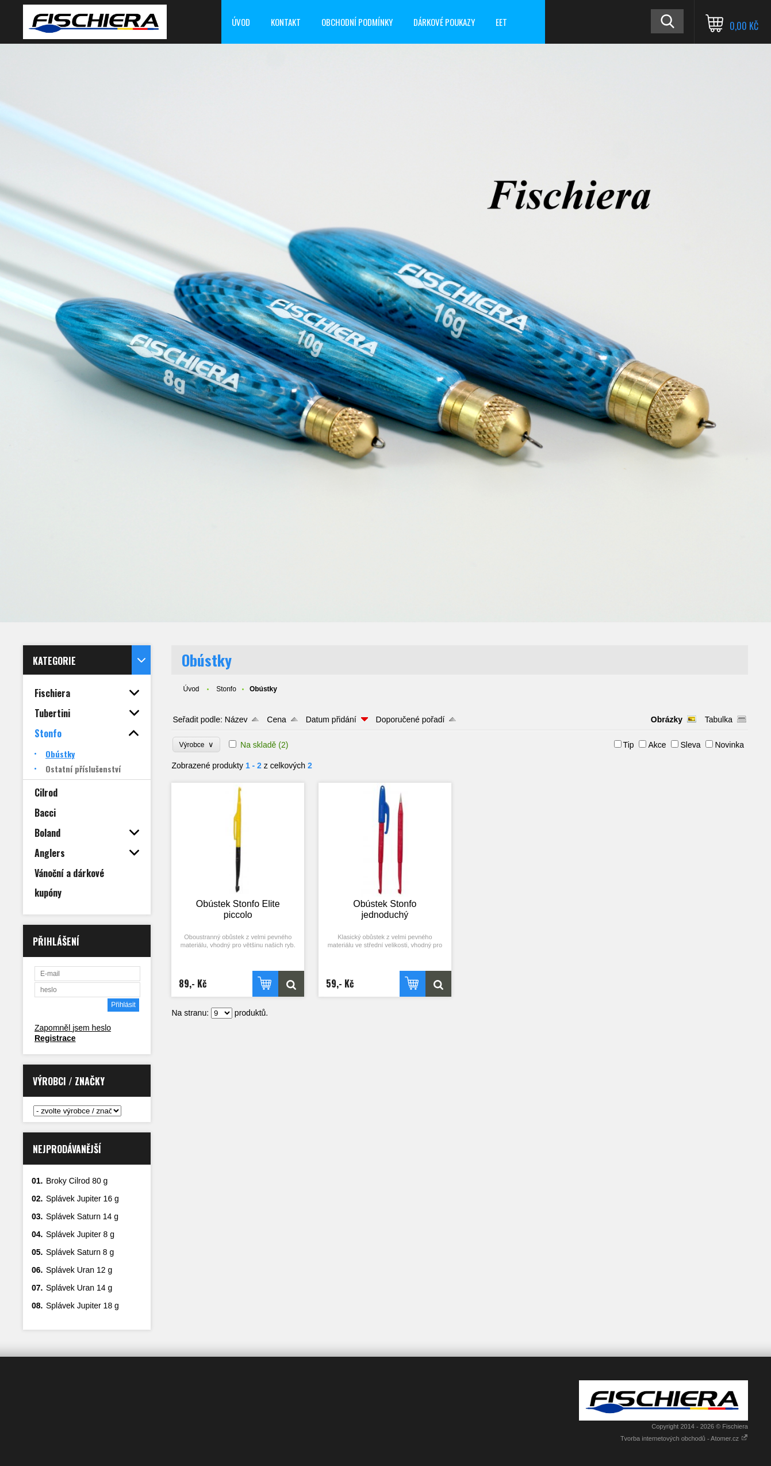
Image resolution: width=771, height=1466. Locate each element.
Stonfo (226, 689)
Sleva (690, 744)
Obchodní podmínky (357, 22)
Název (236, 719)
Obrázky (666, 719)
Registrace (55, 1038)
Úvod (241, 22)
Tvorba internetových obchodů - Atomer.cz (684, 1438)
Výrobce (196, 744)
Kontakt (286, 22)
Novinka (729, 744)
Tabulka (718, 719)
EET (501, 22)
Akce (657, 744)
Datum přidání (331, 719)
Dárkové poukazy (444, 22)
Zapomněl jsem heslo (72, 1027)
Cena (276, 719)
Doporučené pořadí (410, 719)
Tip (628, 744)
